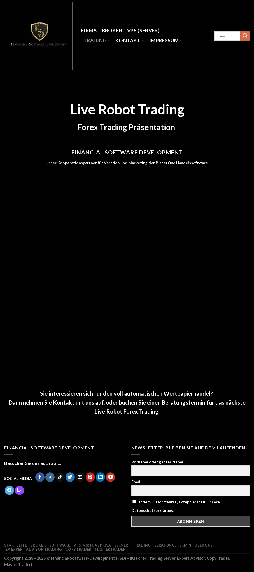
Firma (89, 30)
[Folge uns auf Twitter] (70, 477)
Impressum (166, 40)
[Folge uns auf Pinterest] (90, 477)
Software (59, 545)
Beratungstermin (172, 545)
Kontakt (129, 40)
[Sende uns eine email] (80, 477)
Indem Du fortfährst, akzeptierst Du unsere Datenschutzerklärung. (175, 506)
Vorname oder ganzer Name (157, 462)
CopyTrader (79, 549)
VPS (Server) (143, 30)
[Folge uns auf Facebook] (40, 477)
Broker (112, 30)
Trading (96, 40)
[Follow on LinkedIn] (100, 477)
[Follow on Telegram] (9, 490)
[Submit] (245, 36)
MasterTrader (110, 549)
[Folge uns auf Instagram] (50, 477)
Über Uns (204, 545)
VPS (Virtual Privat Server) (102, 545)
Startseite (15, 545)
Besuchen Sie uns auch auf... (32, 463)
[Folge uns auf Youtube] (110, 477)
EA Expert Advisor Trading (34, 549)
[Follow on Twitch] (19, 490)
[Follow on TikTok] (60, 477)
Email (136, 481)
